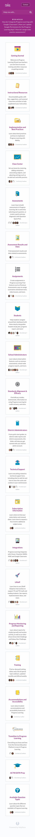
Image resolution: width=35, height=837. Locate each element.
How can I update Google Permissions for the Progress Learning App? (17, 27)
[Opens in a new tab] (17, 823)
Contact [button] (25, 5)
